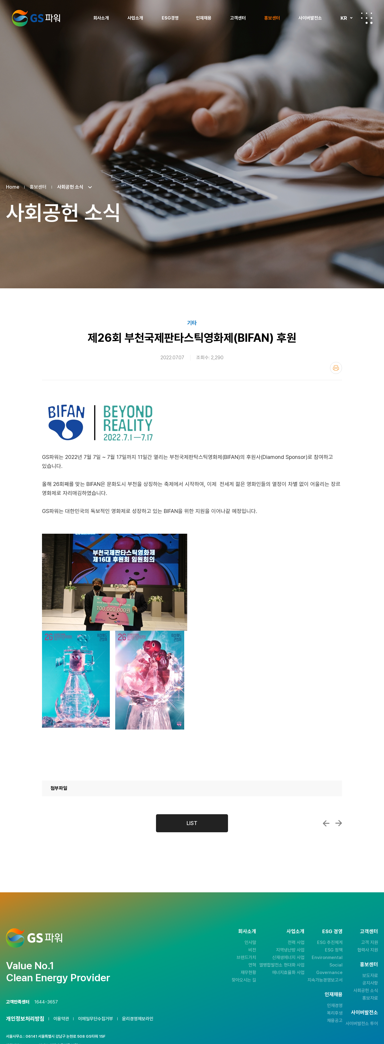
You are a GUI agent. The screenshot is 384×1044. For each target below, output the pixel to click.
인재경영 (335, 1005)
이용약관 (61, 1018)
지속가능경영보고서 (325, 980)
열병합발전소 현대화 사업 (281, 965)
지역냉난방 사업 (290, 950)
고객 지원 (369, 942)
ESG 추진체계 (330, 942)
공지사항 (370, 983)
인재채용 (204, 18)
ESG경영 (170, 18)
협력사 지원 (367, 950)
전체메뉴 (366, 18)
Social (336, 965)
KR (343, 18)
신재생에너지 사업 (288, 957)
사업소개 (135, 18)
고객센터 (238, 18)
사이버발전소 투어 (362, 1023)
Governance (329, 972)
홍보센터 (272, 18)
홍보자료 (370, 998)
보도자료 (370, 975)
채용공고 (335, 1020)
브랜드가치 (246, 957)
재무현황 (248, 972)
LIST (192, 823)
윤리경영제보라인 (137, 1018)
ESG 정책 (334, 950)
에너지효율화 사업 (288, 972)
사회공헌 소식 (365, 990)
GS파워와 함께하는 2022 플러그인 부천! (338, 823)
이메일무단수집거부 (95, 1018)
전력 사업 (296, 942)
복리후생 (335, 1013)
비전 (252, 950)
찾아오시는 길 (244, 980)
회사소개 (101, 18)
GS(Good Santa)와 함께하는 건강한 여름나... (326, 823)
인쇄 (336, 368)
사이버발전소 (310, 18)
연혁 (252, 965)
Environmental (327, 957)
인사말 (250, 942)
